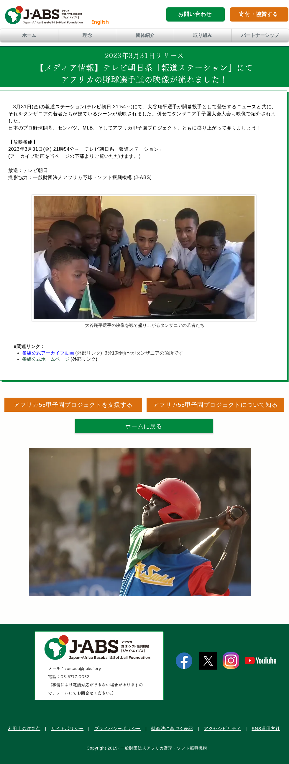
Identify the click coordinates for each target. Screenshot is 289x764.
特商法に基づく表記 (172, 728)
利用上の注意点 (24, 728)
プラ (99, 728)
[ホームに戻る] (144, 426)
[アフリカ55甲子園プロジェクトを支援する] (73, 405)
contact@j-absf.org (83, 668)
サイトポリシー (67, 728)
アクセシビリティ (222, 728)
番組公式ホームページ (45, 359)
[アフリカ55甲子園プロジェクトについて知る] (215, 405)
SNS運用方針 (266, 728)
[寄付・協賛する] (259, 14)
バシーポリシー (124, 728)
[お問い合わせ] (195, 14)
